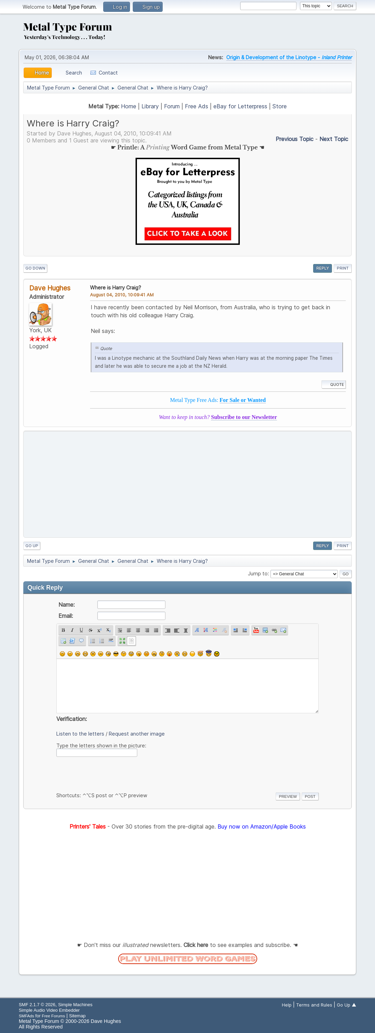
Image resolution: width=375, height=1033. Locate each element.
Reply (322, 268)
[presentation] (109, 773)
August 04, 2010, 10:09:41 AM (122, 294)
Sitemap (77, 1015)
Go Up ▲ (346, 1005)
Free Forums (53, 1015)
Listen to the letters (80, 734)
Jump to (258, 573)
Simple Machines (75, 1004)
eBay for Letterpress (240, 106)
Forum (172, 106)
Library (150, 106)
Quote (333, 384)
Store (279, 106)
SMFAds (26, 1015)
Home (128, 106)
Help (287, 1005)
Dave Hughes (50, 288)
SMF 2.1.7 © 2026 (37, 1004)
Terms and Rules (314, 1005)
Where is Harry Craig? (115, 287)
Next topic (333, 138)
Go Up (31, 545)
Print (343, 268)
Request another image (137, 734)
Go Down (35, 268)
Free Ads (196, 106)
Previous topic (294, 138)
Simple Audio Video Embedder (49, 1010)
